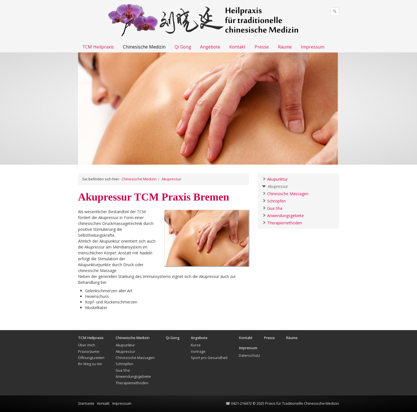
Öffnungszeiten (91, 357)
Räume (285, 47)
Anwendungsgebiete (283, 215)
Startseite (86, 403)
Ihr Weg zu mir (90, 364)
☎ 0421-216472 (239, 403)
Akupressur (275, 186)
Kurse (196, 345)
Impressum (312, 47)
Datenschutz (249, 355)
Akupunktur (275, 179)
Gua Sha (272, 208)
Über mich (86, 345)
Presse (262, 47)
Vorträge (198, 351)
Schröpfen (274, 201)
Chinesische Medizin (144, 47)
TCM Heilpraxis (98, 47)
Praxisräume (88, 351)
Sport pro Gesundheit (209, 357)
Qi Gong (183, 47)
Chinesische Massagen (285, 193)
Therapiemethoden (282, 222)
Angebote (210, 47)
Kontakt (237, 47)
